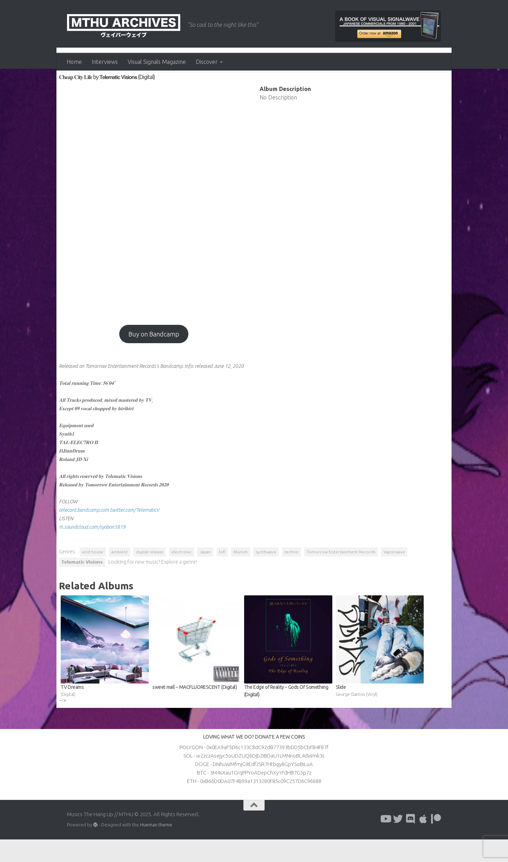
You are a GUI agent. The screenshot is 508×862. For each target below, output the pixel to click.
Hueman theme (156, 847)
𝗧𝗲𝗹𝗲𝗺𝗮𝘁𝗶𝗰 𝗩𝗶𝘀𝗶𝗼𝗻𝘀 (83, 584)
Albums (71, 84)
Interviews (105, 62)
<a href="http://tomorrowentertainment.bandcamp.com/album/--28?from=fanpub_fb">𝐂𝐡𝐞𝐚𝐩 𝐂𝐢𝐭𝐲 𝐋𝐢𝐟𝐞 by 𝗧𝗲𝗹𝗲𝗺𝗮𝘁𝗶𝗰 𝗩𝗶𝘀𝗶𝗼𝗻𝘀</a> (154, 221)
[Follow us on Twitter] (398, 841)
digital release (150, 574)
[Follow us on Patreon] (436, 841)
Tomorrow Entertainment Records (342, 574)
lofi (223, 574)
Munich (242, 574)
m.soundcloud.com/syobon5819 (93, 549)
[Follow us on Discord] (411, 841)
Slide (379, 713)
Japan (206, 574)
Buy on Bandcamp (154, 356)
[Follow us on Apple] (423, 841)
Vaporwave (395, 574)
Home (74, 62)
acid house (93, 574)
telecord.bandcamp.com (85, 532)
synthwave (267, 574)
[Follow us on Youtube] (385, 841)
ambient (121, 574)
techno (292, 574)
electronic (183, 574)
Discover (207, 62)
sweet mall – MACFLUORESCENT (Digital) (191, 709)
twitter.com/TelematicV (135, 532)
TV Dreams (106, 713)
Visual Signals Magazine (157, 62)
